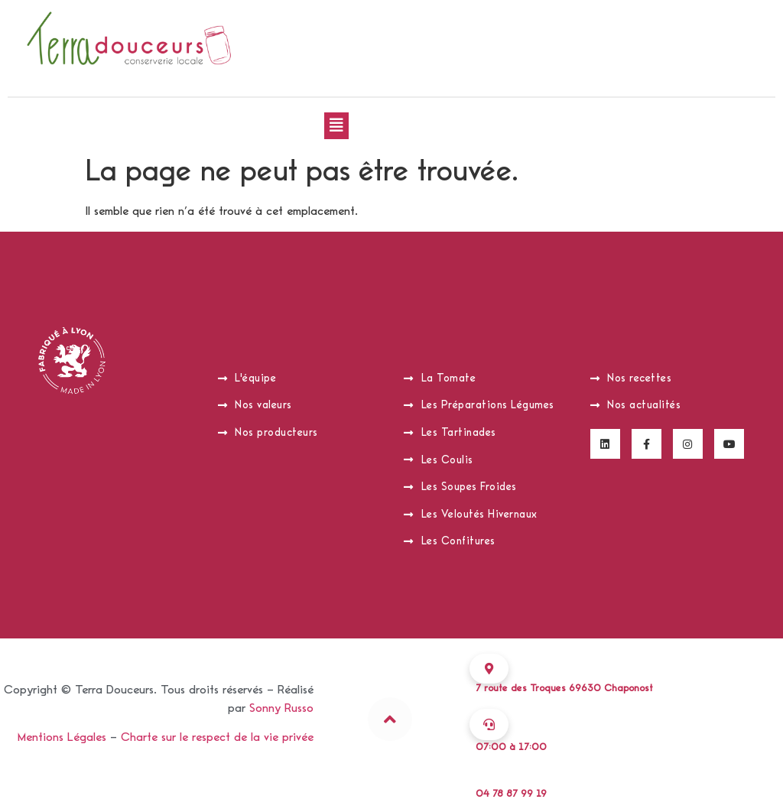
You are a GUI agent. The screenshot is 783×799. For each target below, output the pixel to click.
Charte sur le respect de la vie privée (217, 737)
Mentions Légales (62, 737)
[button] (336, 125)
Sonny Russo (281, 708)
